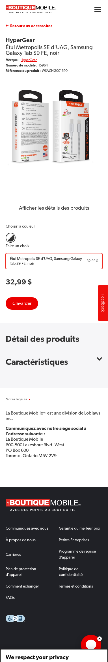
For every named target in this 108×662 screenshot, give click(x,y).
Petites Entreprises (74, 540)
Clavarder (21, 303)
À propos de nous (21, 540)
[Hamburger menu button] (97, 9)
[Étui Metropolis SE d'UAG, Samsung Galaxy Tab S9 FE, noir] (54, 261)
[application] (91, 645)
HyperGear (29, 60)
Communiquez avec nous (27, 528)
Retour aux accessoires (31, 26)
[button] (24, 399)
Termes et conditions (76, 586)
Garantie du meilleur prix (79, 528)
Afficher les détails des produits (54, 208)
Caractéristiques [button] (54, 362)
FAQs (10, 597)
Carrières (13, 554)
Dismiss (99, 638)
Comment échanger (22, 586)
